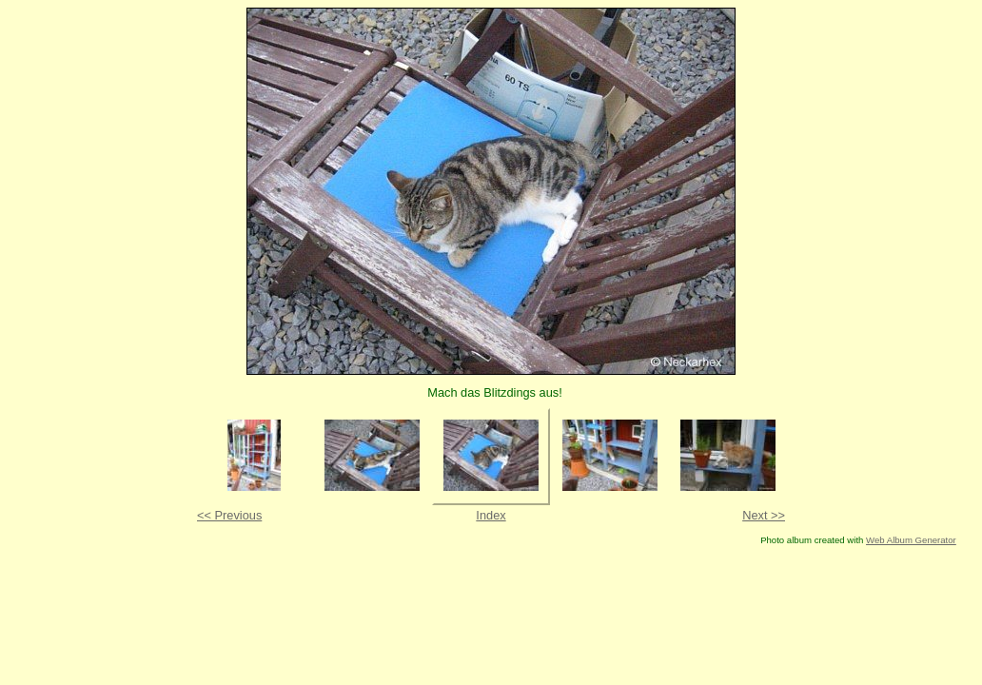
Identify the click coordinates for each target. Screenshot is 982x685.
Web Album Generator (911, 540)
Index (490, 515)
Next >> (763, 515)
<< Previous (229, 515)
